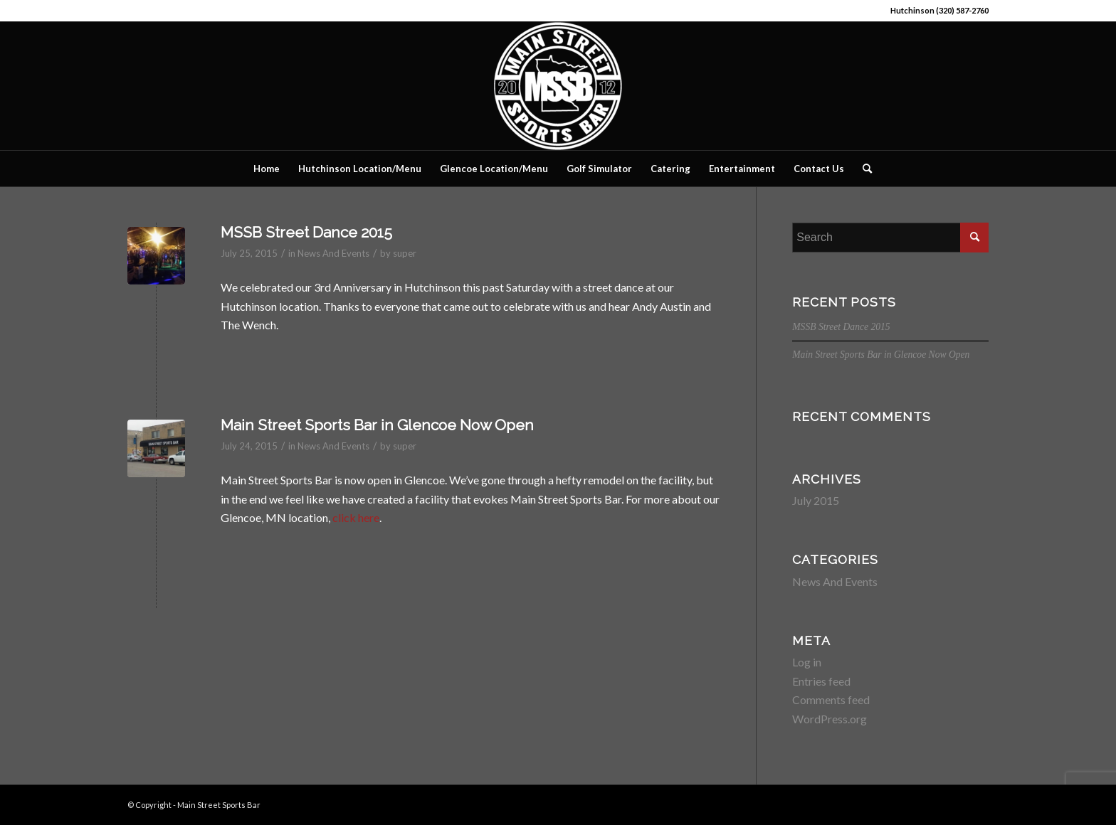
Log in (806, 662)
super (404, 253)
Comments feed (831, 699)
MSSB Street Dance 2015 (306, 232)
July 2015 (815, 500)
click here (355, 517)
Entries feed (821, 681)
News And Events (333, 253)
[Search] (862, 168)
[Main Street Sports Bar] (558, 86)
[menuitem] (266, 168)
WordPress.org (829, 718)
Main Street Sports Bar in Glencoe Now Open (377, 425)
